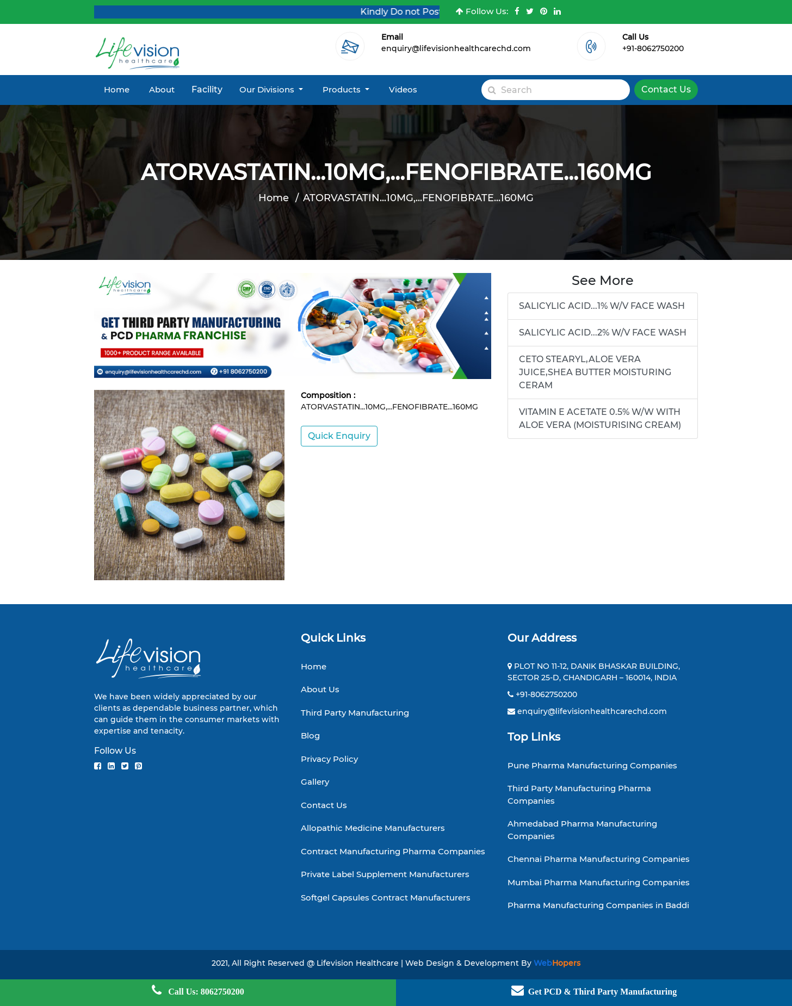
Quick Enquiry (339, 436)
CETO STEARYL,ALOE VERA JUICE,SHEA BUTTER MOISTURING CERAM (595, 372)
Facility (206, 89)
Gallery (315, 782)
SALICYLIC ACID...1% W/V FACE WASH (602, 306)
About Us (320, 689)
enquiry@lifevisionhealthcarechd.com (456, 48)
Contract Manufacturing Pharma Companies (393, 851)
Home (116, 89)
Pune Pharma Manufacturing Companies (592, 765)
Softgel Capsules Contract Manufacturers (386, 897)
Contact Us (666, 89)
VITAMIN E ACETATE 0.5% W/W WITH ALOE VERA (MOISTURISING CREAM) (600, 418)
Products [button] (343, 89)
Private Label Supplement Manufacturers (385, 874)
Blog (310, 735)
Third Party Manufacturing (355, 712)
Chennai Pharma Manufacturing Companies (599, 859)
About (162, 89)
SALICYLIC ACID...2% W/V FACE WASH (602, 332)
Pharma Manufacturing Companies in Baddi (598, 905)
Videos (403, 89)
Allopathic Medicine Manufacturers (373, 828)
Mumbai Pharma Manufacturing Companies (599, 882)
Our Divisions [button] (267, 89)
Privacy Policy (329, 759)
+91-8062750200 (653, 48)
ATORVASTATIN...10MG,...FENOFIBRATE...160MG (418, 198)
